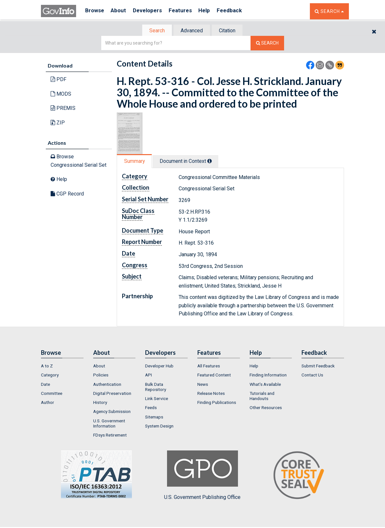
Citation (229, 31)
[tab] (154, 31)
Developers (152, 11)
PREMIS (63, 109)
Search (154, 31)
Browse (95, 11)
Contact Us (312, 375)
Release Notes (211, 393)
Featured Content (214, 375)
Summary (135, 162)
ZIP (58, 123)
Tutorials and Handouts (262, 396)
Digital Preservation (112, 393)
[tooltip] (214, 161)
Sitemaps (154, 417)
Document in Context (189, 162)
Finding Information (268, 375)
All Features (208, 366)
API (148, 375)
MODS (61, 94)
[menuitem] (62, 366)
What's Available (265, 384)
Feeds (151, 408)
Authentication (107, 384)
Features (188, 11)
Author (47, 403)
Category (50, 375)
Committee (51, 393)
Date (45, 384)
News (202, 384)
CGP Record (67, 194)
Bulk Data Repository (155, 387)
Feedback (241, 11)
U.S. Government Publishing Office (202, 476)
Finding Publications (216, 403)
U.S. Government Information (109, 424)
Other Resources (266, 408)
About (121, 11)
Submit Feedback (318, 366)
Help (214, 11)
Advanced (191, 31)
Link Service (156, 399)
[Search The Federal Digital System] (267, 44)
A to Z (47, 366)
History (100, 403)
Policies (100, 375)
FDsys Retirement (110, 435)
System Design (159, 426)
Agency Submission (112, 412)
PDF (58, 80)
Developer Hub (159, 366)
